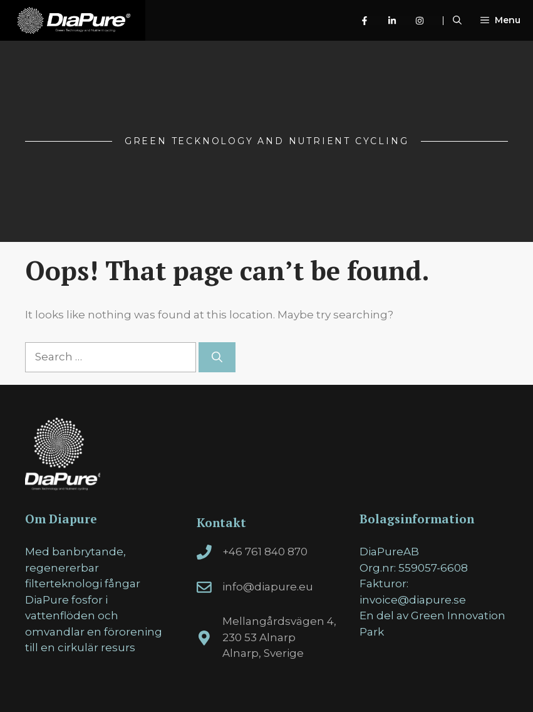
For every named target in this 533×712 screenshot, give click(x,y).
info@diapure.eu (267, 586)
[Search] (217, 357)
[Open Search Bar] (457, 20)
